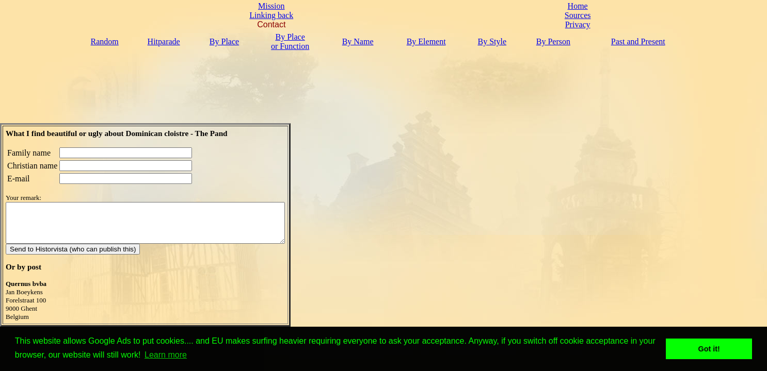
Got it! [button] (709, 349)
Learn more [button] (166, 354)
